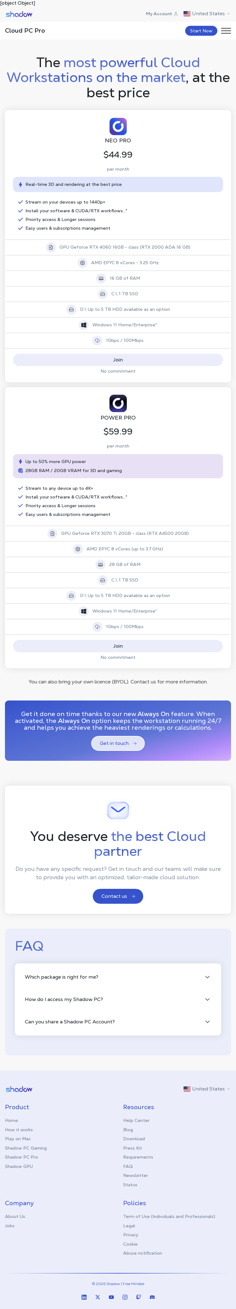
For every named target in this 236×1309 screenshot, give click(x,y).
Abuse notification (142, 1253)
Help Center (136, 1120)
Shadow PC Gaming (26, 1148)
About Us (15, 1216)
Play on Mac (18, 1138)
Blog (128, 1129)
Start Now (201, 31)
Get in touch (118, 743)
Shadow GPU (19, 1166)
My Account (162, 13)
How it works (19, 1129)
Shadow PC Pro (21, 1157)
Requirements (138, 1157)
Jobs (10, 1226)
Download (134, 1138)
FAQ (128, 1166)
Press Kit (132, 1148)
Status (130, 1184)
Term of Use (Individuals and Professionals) (169, 1216)
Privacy (130, 1235)
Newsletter (135, 1175)
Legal (129, 1226)
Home (11, 1120)
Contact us (118, 896)
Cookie (130, 1244)
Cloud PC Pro (25, 30)
